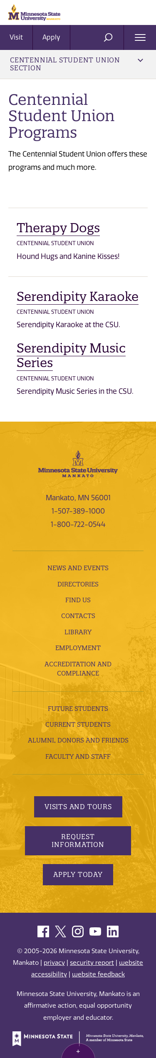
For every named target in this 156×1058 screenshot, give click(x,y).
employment (78, 648)
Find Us (78, 600)
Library (78, 632)
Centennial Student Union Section (76, 64)
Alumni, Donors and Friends (78, 740)
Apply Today (78, 874)
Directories (78, 584)
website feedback (98, 974)
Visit (16, 37)
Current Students (78, 724)
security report (92, 962)
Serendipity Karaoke (78, 296)
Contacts (78, 616)
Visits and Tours (78, 806)
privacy (54, 962)
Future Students (78, 709)
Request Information (78, 840)
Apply (51, 37)
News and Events (78, 568)
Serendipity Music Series (71, 355)
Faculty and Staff (78, 756)
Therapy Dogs (58, 228)
